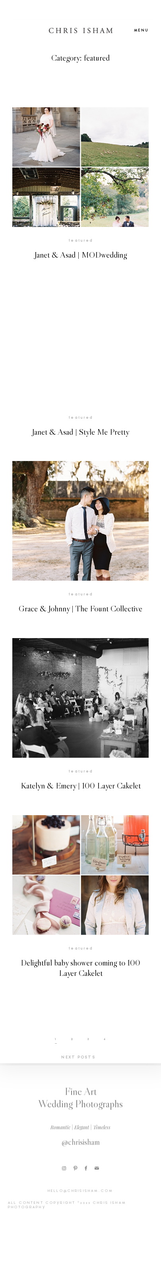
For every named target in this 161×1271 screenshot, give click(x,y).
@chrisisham (81, 1146)
